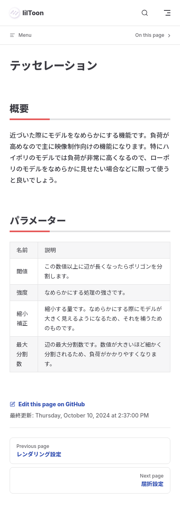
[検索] (144, 13)
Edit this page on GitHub (47, 404)
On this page (153, 35)
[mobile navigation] (167, 13)
